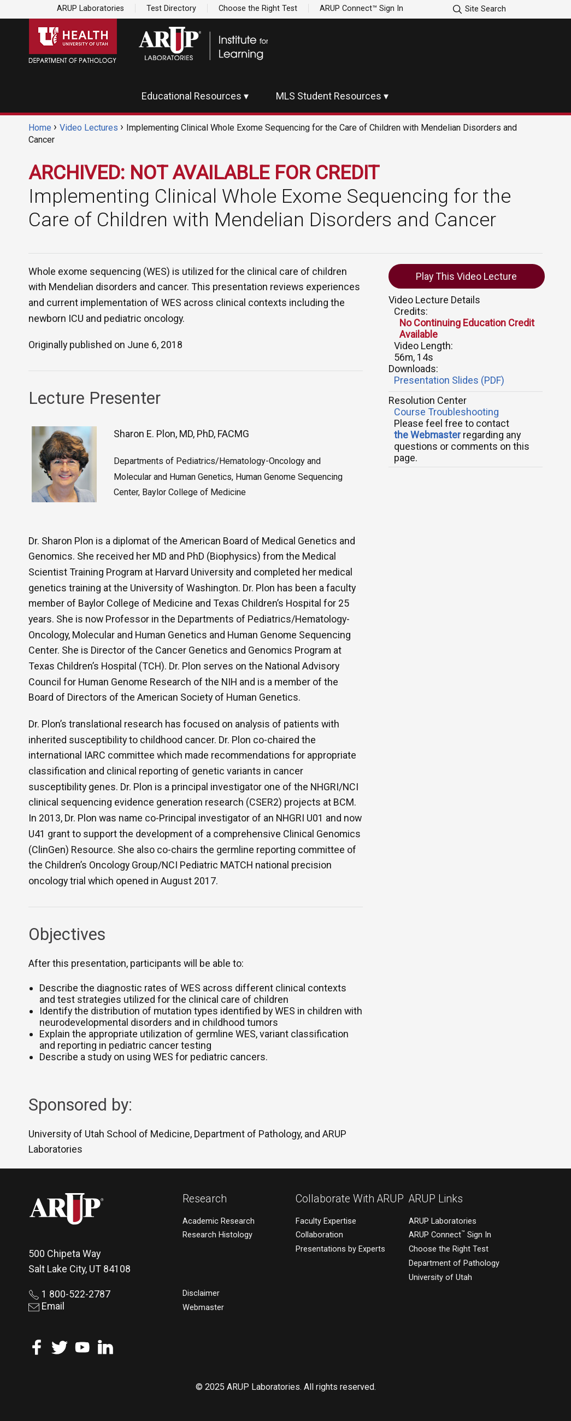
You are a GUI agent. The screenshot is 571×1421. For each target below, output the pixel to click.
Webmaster (203, 1307)
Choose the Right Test (258, 8)
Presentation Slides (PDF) (449, 380)
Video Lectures (89, 127)
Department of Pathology (454, 1263)
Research (205, 1199)
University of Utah (440, 1277)
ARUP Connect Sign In (450, 1235)
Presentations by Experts (340, 1249)
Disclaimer (201, 1293)
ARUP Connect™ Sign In (361, 8)
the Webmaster (427, 435)
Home (39, 127)
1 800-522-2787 (69, 1294)
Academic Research (219, 1221)
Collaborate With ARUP (350, 1199)
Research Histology (217, 1235)
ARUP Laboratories (90, 8)
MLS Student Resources (328, 96)
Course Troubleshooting (446, 412)
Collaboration (319, 1235)
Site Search (479, 9)
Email (46, 1306)
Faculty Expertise (326, 1221)
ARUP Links (436, 1199)
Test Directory (171, 8)
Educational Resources (192, 96)
